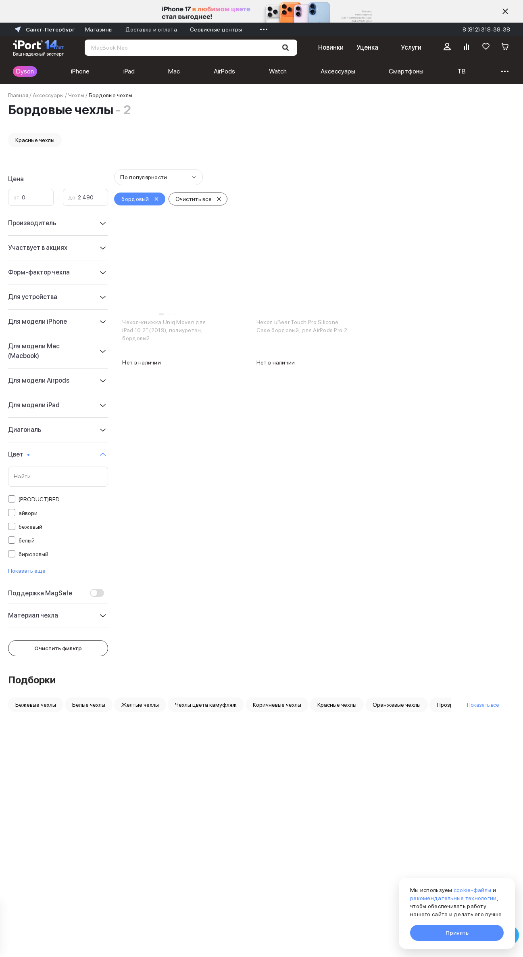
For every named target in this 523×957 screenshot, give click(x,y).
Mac (130, 71)
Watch (205, 71)
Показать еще (27, 570)
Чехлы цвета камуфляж (206, 705)
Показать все (483, 705)
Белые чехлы (88, 705)
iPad (99, 71)
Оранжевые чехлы (397, 705)
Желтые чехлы (140, 705)
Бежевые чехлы (35, 705)
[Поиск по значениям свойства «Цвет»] (58, 476)
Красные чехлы (34, 140)
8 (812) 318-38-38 (486, 29)
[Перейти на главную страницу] (38, 47)
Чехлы (76, 95)
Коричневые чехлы (277, 705)
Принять (457, 933)
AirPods (166, 71)
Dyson (25, 71)
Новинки (330, 47)
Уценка (367, 47)
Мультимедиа (388, 71)
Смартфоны (304, 71)
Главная (18, 95)
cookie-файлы (472, 890)
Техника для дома (453, 71)
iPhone (65, 71)
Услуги (411, 47)
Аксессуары (250, 71)
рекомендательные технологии (453, 898)
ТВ (344, 71)
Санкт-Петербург (44, 29)
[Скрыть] (505, 11)
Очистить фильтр (58, 648)
